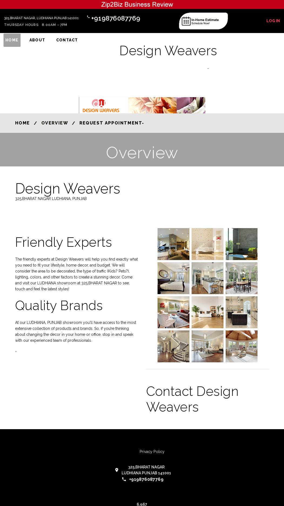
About (37, 40)
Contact (67, 40)
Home (12, 40)
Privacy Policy (152, 451)
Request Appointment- (111, 123)
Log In (273, 21)
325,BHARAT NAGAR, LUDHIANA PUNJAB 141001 (41, 18)
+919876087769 (115, 18)
